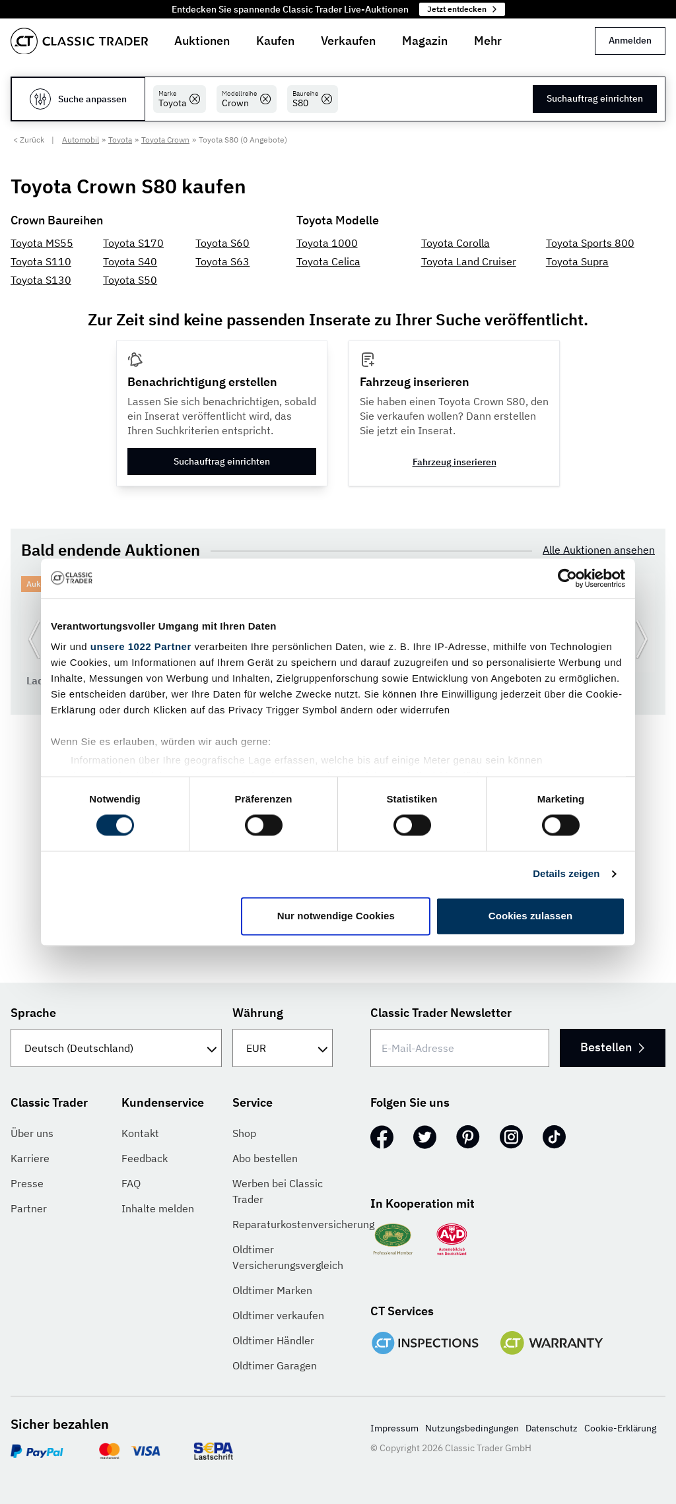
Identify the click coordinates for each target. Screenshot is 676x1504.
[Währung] (282, 1048)
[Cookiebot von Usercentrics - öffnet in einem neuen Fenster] (567, 578)
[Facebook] (381, 1137)
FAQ (131, 1183)
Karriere (30, 1158)
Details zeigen (566, 874)
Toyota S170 (133, 242)
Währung (257, 1012)
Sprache (33, 1012)
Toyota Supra (577, 261)
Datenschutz (551, 1428)
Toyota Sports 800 (590, 242)
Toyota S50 (130, 279)
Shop (244, 1133)
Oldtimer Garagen (274, 1365)
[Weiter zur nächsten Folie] (641, 639)
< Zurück (28, 140)
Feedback (144, 1158)
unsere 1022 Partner (140, 646)
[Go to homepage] (79, 41)
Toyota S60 (222, 242)
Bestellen (612, 1047)
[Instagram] (511, 1137)
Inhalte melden (157, 1208)
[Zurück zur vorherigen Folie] (34, 639)
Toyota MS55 (42, 242)
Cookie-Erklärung (620, 1428)
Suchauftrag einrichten (595, 98)
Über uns (32, 1133)
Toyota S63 (222, 261)
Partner (29, 1208)
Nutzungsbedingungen (472, 1428)
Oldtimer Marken (272, 1290)
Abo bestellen (265, 1158)
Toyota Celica (328, 261)
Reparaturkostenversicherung (303, 1224)
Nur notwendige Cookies (336, 915)
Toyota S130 (41, 279)
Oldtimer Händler (273, 1340)
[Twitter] (424, 1137)
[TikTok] (554, 1137)
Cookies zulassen (530, 915)
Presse (27, 1183)
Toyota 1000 (327, 242)
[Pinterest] (468, 1137)
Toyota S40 (130, 261)
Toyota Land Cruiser (468, 261)
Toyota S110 (41, 261)
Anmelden (630, 40)
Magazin (425, 40)
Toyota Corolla (455, 242)
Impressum (394, 1428)
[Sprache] (116, 1048)
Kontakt (140, 1133)
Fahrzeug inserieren (454, 462)
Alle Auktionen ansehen (599, 549)
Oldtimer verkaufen (278, 1315)
